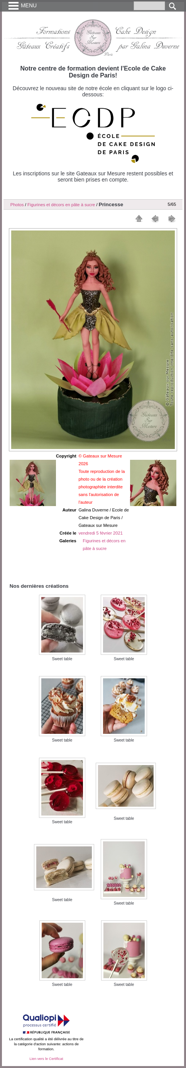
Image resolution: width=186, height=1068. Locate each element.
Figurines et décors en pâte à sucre (61, 204)
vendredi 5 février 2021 (100, 533)
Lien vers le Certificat (46, 1059)
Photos (17, 204)
